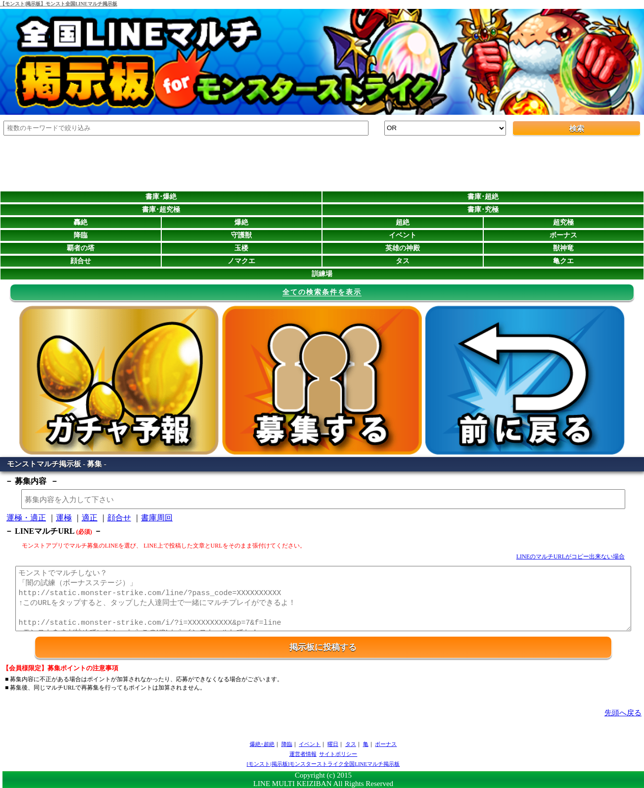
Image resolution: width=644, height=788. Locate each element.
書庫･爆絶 (161, 196)
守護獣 (241, 235)
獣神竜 (563, 248)
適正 (89, 517)
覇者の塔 (80, 248)
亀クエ (563, 261)
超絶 (403, 222)
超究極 (563, 222)
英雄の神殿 (402, 248)
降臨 (81, 235)
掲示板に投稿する (323, 647)
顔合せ (80, 261)
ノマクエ (241, 261)
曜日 (332, 744)
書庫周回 (157, 517)
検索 (576, 129)
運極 (64, 517)
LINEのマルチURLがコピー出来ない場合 (570, 556)
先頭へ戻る (623, 713)
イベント (402, 235)
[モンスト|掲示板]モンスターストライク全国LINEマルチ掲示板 (323, 764)
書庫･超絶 (483, 196)
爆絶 (241, 222)
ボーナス (563, 235)
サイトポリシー (338, 754)
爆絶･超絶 (262, 744)
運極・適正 (26, 517)
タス (403, 261)
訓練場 (322, 274)
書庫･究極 (483, 209)
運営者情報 (303, 754)
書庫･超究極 (161, 209)
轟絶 (81, 222)
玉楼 (241, 248)
